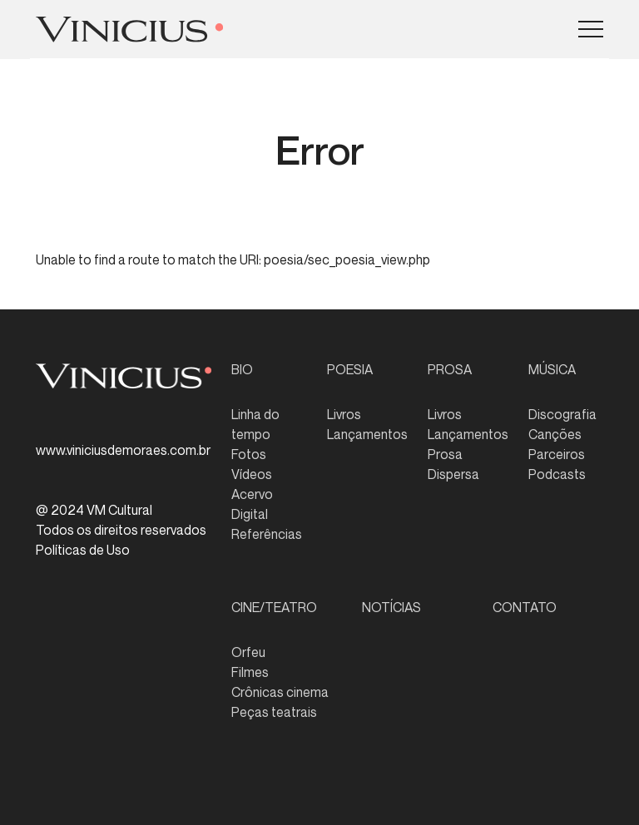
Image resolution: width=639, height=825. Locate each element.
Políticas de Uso (83, 549)
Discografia (562, 414)
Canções (555, 434)
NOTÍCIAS (391, 607)
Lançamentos (367, 434)
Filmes (250, 672)
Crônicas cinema (280, 692)
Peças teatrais (274, 712)
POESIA (350, 369)
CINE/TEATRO (274, 607)
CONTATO (525, 607)
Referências (266, 534)
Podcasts (557, 474)
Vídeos (251, 474)
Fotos (248, 454)
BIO (242, 369)
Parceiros (556, 454)
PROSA (450, 369)
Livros (344, 414)
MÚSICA (552, 369)
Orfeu (248, 652)
